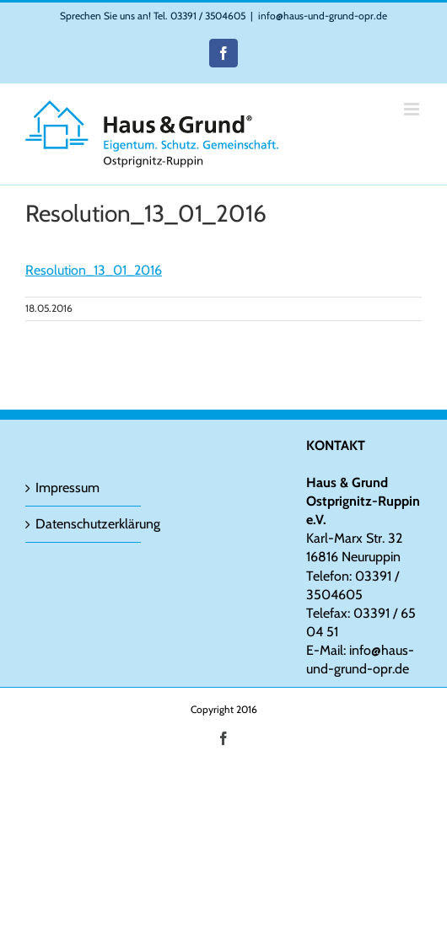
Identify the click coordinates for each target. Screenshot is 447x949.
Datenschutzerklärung (83, 524)
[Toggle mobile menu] (413, 109)
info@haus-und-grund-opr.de (322, 15)
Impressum (67, 488)
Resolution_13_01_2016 (93, 270)
